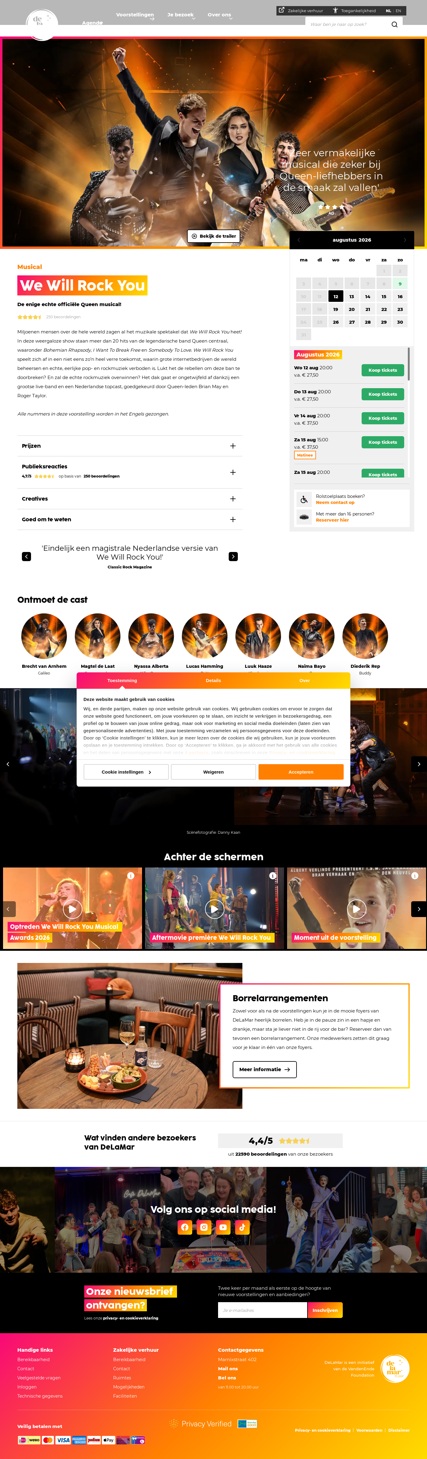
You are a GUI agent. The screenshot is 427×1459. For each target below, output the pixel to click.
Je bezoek (189, 23)
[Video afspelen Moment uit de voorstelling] (356, 909)
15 (384, 296)
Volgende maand (405, 240)
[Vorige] (26, 556)
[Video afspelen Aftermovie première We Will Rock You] (214, 909)
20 (352, 309)
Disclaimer (399, 1430)
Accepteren (301, 771)
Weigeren (213, 771)
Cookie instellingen (126, 771)
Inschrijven (325, 1310)
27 (352, 322)
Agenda (92, 23)
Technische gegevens (40, 1396)
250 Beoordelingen (49, 317)
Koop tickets (383, 370)
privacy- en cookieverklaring (130, 1318)
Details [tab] (213, 680)
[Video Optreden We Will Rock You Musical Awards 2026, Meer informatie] (130, 875)
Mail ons (228, 1368)
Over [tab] (305, 680)
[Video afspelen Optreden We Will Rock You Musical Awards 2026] (72, 909)
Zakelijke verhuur (304, 10)
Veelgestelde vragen (39, 1378)
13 (351, 296)
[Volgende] (233, 556)
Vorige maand (299, 240)
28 (368, 322)
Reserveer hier (332, 520)
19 (335, 309)
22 (384, 309)
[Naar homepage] (42, 25)
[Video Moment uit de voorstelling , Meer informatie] (414, 875)
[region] (352, 412)
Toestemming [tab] (122, 680)
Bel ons (227, 1378)
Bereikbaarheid (33, 1359)
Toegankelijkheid (362, 10)
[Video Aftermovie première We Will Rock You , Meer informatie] (272, 875)
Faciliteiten (125, 1396)
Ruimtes (122, 1378)
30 (400, 322)
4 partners (197, 752)
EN (401, 11)
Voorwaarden (369, 1430)
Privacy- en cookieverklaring (302, 752)
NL (391, 11)
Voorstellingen (139, 23)
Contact (25, 1368)
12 (336, 296)
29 (384, 322)
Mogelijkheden (128, 1387)
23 (400, 309)
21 (368, 309)
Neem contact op (335, 502)
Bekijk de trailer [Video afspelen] (213, 236)
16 (400, 296)
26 (336, 322)
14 (367, 296)
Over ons (232, 23)
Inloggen (26, 1387)
